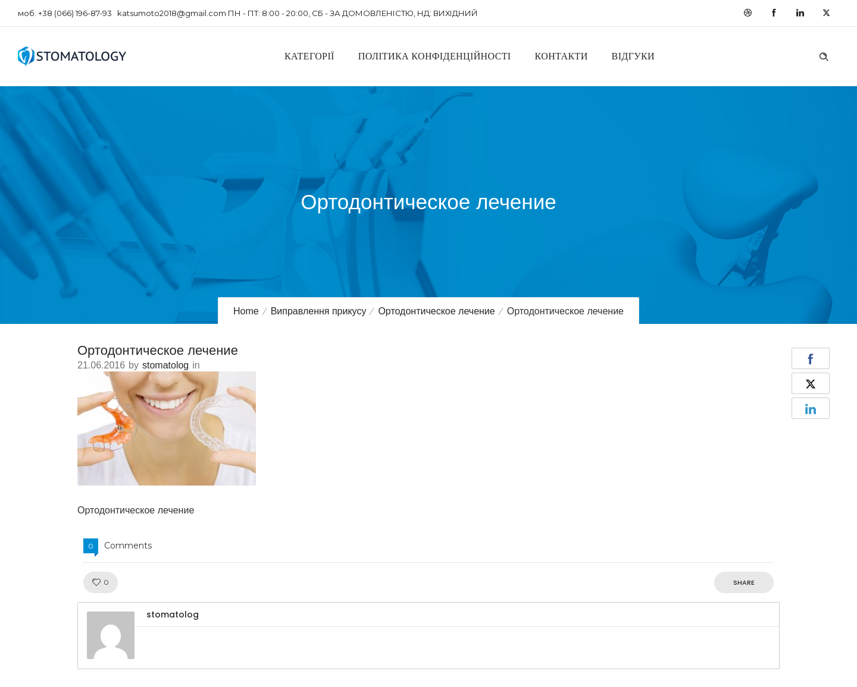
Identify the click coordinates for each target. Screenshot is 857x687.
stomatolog (165, 365)
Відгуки (633, 56)
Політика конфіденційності (434, 56)
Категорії (309, 56)
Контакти (561, 56)
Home (246, 311)
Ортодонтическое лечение (436, 311)
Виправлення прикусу (319, 311)
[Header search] (824, 55)
